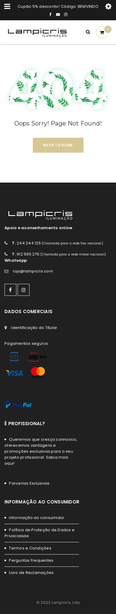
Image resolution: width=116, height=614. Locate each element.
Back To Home (58, 145)
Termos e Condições (30, 548)
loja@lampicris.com (33, 271)
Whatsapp (15, 260)
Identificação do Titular (34, 327)
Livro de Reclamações (31, 572)
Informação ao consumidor (36, 517)
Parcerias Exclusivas (29, 483)
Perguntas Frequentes (31, 560)
